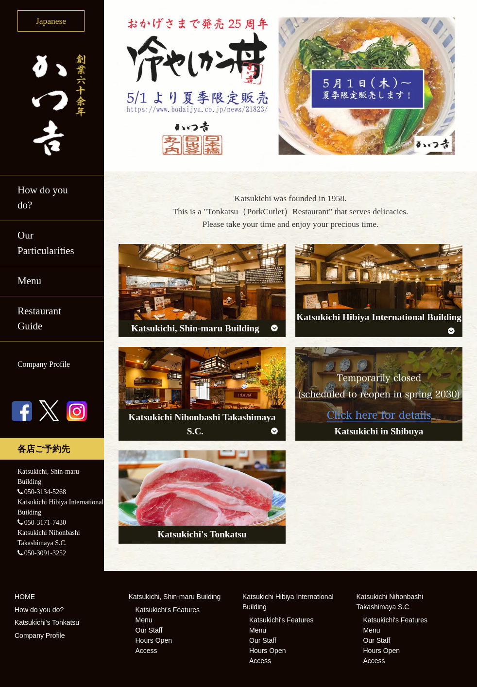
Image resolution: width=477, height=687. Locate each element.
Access (146, 650)
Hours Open (154, 640)
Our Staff (149, 630)
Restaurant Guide (39, 318)
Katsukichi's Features (168, 610)
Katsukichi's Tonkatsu (47, 622)
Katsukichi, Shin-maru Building (175, 597)
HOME (25, 597)
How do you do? (42, 197)
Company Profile (43, 364)
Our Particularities (45, 243)
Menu (29, 281)
